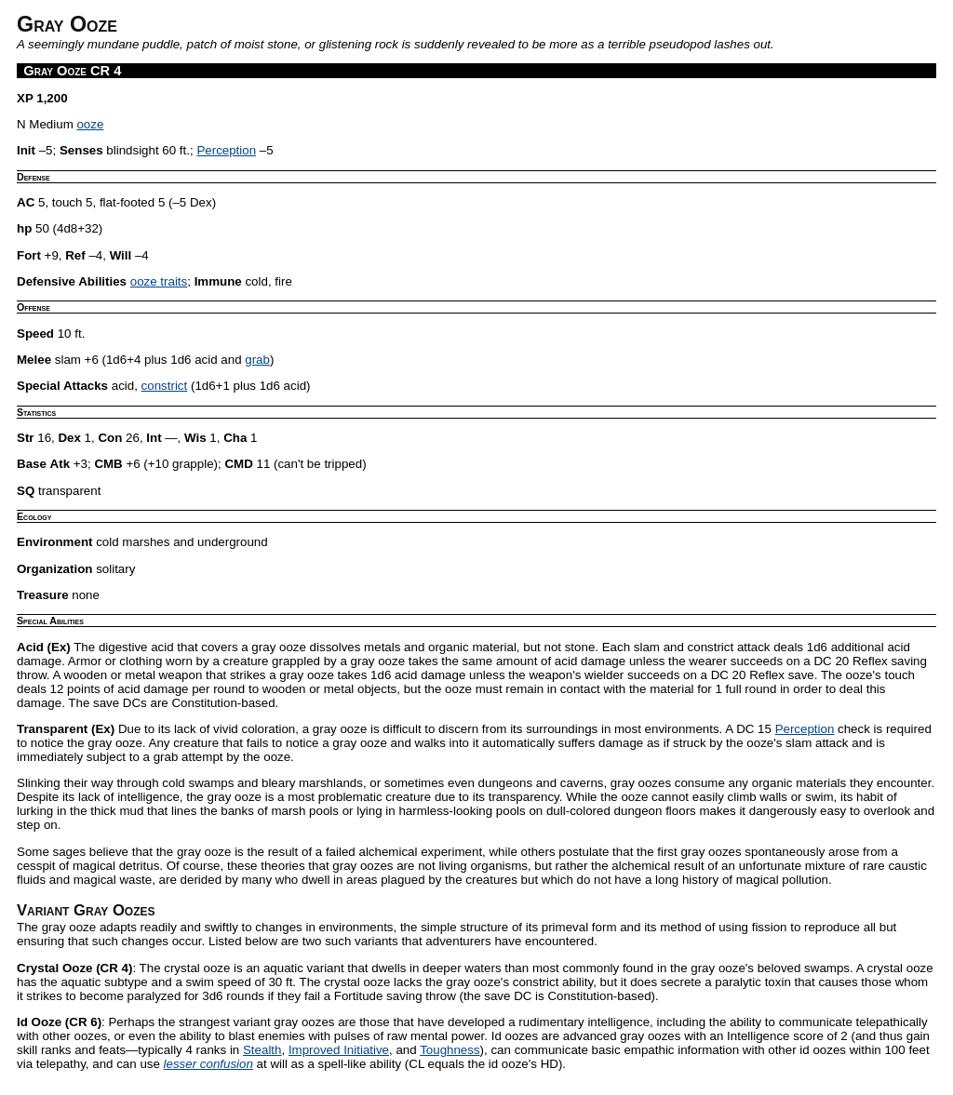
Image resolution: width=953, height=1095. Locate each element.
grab (257, 360)
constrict (164, 386)
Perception (226, 150)
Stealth (262, 1050)
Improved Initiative (339, 1050)
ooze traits (159, 281)
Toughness (449, 1050)
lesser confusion (208, 1064)
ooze (89, 124)
